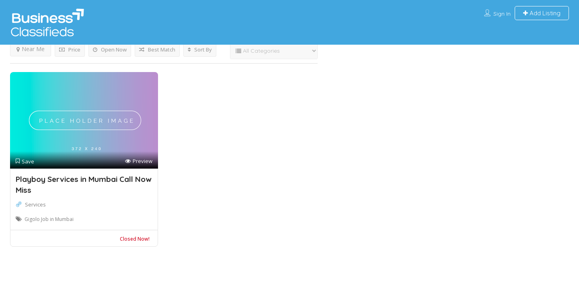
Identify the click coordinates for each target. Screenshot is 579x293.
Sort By (200, 49)
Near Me (30, 49)
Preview (138, 161)
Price (69, 49)
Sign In (502, 13)
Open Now (110, 49)
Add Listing (542, 13)
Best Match (157, 49)
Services (35, 204)
